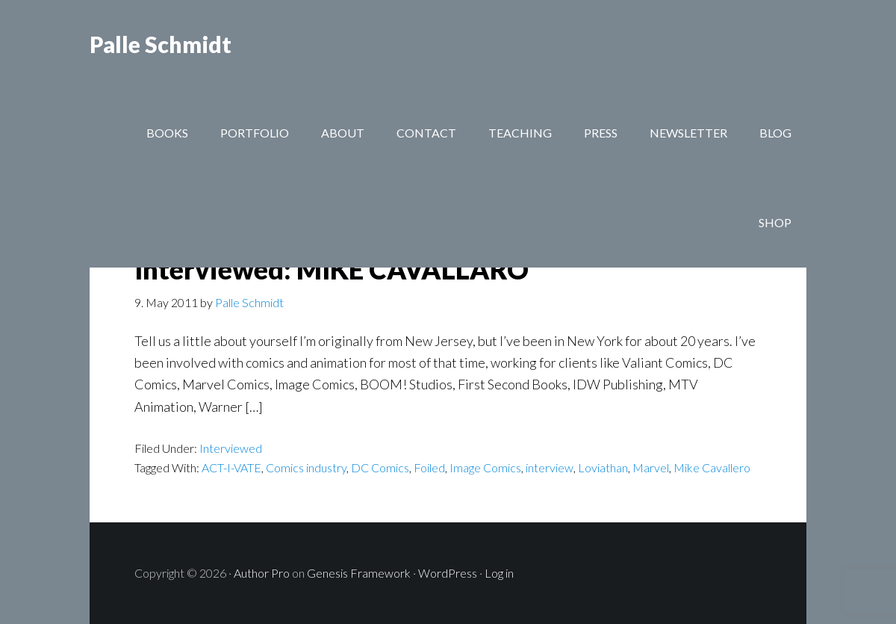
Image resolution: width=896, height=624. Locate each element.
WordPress (447, 573)
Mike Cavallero (711, 467)
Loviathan (603, 467)
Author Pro (262, 573)
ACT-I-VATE (231, 467)
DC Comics (380, 467)
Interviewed (230, 448)
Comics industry (306, 467)
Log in (499, 573)
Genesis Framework (359, 573)
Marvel (650, 467)
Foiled (429, 467)
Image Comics (485, 467)
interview (549, 467)
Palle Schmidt (160, 44)
